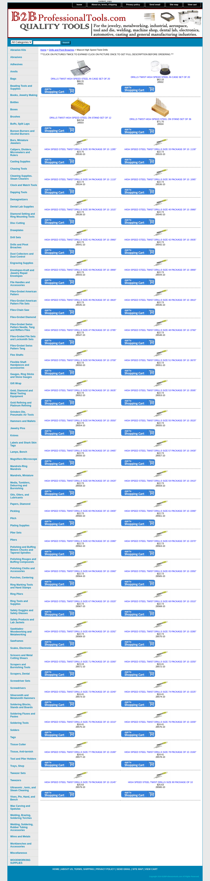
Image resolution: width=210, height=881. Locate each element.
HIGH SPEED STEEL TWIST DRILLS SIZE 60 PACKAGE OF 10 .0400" (80, 511)
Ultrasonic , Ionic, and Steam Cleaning (23, 789)
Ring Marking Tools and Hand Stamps (21, 586)
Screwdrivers (18, 688)
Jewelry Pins (17, 428)
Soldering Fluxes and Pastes (22, 715)
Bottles (14, 102)
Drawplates (16, 230)
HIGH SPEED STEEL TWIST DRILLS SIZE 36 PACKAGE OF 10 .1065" (160, 179)
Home (43, 50)
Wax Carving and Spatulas (20, 807)
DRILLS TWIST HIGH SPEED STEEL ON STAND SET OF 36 (160, 119)
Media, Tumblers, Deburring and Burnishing (20, 485)
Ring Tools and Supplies (19, 602)
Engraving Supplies (21, 263)
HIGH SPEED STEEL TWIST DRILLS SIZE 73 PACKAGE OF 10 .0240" (80, 692)
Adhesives (16, 64)
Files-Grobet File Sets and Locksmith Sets (22, 338)
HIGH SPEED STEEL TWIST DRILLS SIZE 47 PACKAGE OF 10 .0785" (80, 330)
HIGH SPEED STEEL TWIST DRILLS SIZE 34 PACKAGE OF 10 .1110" (80, 179)
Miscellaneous (18, 852)
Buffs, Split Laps (20, 123)
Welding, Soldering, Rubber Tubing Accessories (21, 827)
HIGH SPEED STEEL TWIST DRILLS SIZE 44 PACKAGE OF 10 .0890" (160, 270)
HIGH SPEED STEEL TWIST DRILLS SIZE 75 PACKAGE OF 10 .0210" (80, 722)
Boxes (14, 109)
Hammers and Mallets (22, 421)
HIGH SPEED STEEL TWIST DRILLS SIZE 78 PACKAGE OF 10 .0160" (160, 752)
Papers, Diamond (20, 504)
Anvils (14, 71)
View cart (192, 4)
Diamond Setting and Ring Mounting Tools (22, 215)
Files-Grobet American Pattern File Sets (23, 302)
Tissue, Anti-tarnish (21, 751)
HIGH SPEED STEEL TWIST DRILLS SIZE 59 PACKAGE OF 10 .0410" (160, 481)
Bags (13, 78)
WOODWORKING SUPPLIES (20, 861)
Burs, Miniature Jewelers (19, 142)
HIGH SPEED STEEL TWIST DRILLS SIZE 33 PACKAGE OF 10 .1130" (160, 149)
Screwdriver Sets (20, 680)
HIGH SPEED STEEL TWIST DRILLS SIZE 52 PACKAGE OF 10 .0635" (80, 390)
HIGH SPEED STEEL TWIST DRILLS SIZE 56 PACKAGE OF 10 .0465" (80, 450)
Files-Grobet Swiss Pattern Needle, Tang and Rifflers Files (22, 327)
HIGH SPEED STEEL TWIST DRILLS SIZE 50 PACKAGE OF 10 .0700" (80, 360)
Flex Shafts (16, 354)
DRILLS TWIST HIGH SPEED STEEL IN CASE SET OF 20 (80, 79)
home (79, 4)
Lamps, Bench (18, 451)
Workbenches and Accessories (20, 845)
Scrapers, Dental (20, 673)
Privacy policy (133, 4)
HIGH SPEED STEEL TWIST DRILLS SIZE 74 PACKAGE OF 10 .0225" (160, 692)
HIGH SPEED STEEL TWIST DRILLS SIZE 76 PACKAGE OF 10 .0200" (160, 722)
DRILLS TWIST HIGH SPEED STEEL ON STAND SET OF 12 (80, 117)
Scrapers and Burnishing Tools (20, 666)
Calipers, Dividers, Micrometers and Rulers (21, 152)
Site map (174, 4)
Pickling (15, 511)
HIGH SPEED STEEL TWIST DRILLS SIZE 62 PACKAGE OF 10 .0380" (80, 541)
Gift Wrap (15, 383)
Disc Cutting (17, 223)
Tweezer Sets (18, 773)
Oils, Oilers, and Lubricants (19, 496)
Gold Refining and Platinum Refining (20, 404)
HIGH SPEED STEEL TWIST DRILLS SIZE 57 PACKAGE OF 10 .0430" (160, 450)
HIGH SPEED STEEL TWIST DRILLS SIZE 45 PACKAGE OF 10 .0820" (80, 300)
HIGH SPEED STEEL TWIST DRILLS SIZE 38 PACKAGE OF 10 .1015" (80, 209)
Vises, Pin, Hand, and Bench (22, 798)
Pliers (13, 539)
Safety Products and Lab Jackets (22, 621)
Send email (155, 4)
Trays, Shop (17, 766)
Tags (13, 737)
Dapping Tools (18, 192)
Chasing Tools (18, 168)
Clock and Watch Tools (23, 185)
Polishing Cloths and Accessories (22, 570)
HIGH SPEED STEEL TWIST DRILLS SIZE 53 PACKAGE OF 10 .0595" (160, 390)
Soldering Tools (19, 722)
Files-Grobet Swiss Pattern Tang (21, 347)
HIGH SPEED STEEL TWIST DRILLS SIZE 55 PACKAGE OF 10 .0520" (160, 420)
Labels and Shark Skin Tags (23, 444)
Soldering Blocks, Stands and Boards (21, 706)
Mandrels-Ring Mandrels (18, 468)
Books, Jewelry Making (23, 95)
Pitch (13, 518)
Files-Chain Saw (19, 310)
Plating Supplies (19, 525)
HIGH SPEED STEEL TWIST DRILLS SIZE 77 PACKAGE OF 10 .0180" (80, 752)
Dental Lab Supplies (22, 206)
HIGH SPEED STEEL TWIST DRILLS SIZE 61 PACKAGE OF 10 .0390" (160, 511)
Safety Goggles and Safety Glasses (21, 612)
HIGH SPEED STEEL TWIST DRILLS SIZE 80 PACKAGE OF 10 (160, 782)
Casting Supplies (20, 161)
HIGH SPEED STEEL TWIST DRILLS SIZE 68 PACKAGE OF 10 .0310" (160, 601)
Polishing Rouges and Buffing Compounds (23, 560)
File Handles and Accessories (20, 284)
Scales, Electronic (20, 648)
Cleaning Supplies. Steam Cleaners (21, 177)
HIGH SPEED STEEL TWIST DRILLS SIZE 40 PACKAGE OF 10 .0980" (160, 209)
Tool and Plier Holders (23, 758)
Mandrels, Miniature (21, 475)
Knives (14, 435)
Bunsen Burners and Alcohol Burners (22, 132)
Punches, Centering (21, 577)
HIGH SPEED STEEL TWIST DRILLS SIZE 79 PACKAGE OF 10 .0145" (80, 782)
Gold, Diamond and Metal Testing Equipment (21, 393)
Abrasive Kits (18, 50)
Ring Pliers (16, 594)
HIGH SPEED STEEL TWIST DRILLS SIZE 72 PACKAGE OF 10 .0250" (160, 661)
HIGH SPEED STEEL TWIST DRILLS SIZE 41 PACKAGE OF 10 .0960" (80, 239)
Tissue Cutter (18, 744)
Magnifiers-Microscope (23, 459)
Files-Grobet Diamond (23, 317)
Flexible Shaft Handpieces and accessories (19, 365)
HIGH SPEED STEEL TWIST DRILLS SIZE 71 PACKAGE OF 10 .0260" (80, 661)
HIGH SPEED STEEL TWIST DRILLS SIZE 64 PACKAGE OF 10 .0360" (80, 571)
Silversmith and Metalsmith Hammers (22, 697)
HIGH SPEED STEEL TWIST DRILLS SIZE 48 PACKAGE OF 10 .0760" (160, 330)
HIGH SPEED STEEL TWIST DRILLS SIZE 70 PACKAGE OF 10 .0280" (160, 631)
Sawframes (16, 640)
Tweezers (15, 780)
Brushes (15, 116)
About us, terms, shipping (104, 4)
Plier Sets (16, 532)
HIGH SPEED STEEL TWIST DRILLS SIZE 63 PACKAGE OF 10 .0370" (160, 541)
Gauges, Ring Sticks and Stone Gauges (22, 375)
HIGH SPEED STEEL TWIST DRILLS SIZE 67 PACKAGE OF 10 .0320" (80, 601)
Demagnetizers (19, 199)
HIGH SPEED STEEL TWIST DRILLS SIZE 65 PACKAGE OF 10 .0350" (160, 571)
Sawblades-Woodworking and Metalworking (21, 631)
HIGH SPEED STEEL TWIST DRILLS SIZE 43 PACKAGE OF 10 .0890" (80, 270)
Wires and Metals (20, 836)
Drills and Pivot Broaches (61, 50)
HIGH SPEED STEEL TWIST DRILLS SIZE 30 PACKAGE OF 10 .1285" (80, 149)
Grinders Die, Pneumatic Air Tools (22, 413)
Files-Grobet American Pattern (23, 293)
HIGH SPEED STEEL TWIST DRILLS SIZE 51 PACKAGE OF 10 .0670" (160, 360)
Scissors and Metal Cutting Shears (21, 657)
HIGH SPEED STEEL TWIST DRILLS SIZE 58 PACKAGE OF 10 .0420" (80, 481)
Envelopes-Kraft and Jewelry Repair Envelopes (22, 273)
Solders (14, 730)
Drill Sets (15, 237)
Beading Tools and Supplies (21, 87)
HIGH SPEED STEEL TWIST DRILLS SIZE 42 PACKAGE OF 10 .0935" (160, 239)
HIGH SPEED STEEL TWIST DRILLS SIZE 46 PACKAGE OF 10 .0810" (160, 300)
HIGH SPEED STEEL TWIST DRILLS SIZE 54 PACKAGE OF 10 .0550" (80, 420)
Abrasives (16, 57)
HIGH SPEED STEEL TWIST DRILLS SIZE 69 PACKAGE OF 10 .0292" (80, 631)
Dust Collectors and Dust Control (21, 255)
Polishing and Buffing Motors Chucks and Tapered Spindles (23, 550)
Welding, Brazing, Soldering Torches (21, 816)
